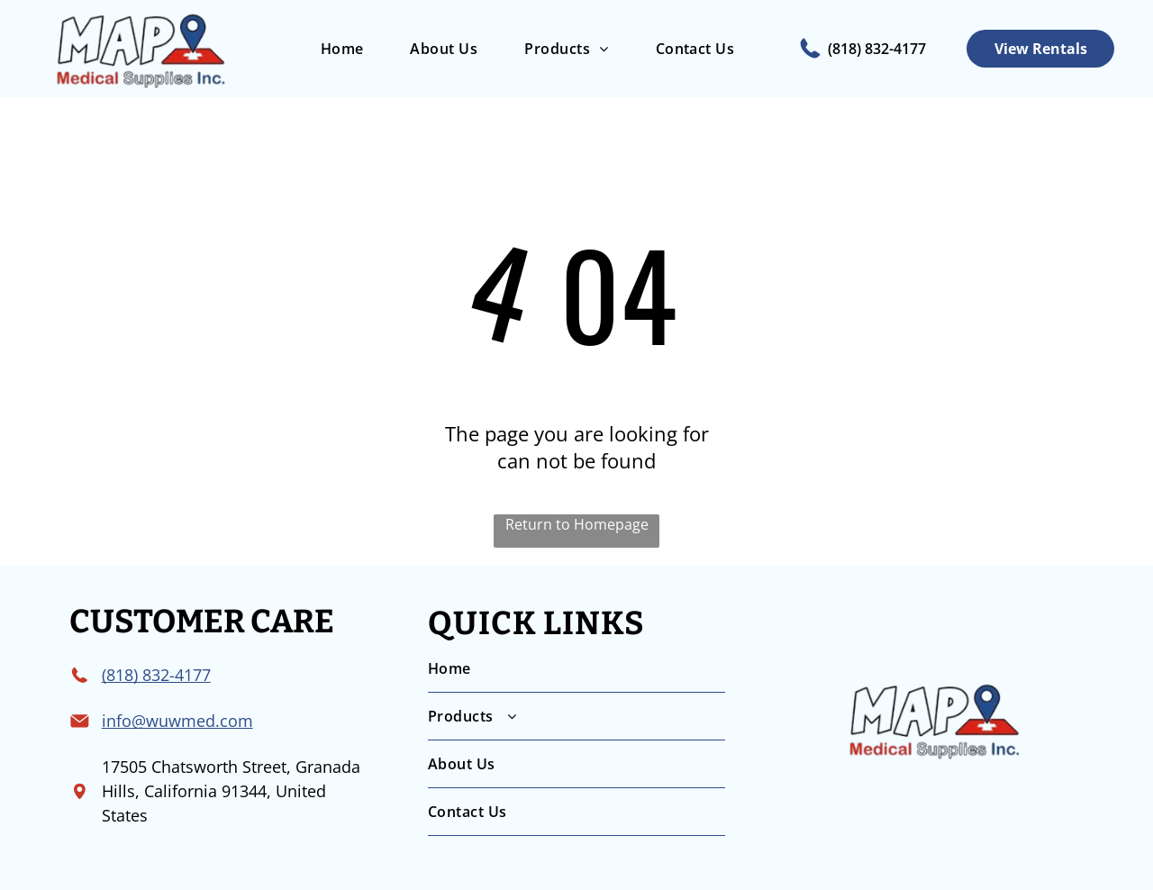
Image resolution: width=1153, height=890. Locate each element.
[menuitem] (342, 48)
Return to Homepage (577, 524)
